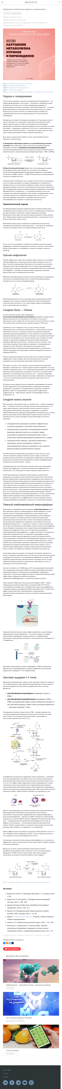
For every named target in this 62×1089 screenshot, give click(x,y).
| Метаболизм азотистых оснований (17, 83)
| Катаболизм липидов (13, 90)
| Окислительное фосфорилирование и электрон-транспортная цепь (28, 92)
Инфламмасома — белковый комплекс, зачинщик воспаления (28, 985)
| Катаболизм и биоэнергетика (15, 88)
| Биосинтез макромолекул (14, 85)
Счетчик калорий (12, 1050)
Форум (6, 1077)
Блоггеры (7, 1070)
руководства (16, 13)
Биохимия (7, 13)
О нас (5, 1073)
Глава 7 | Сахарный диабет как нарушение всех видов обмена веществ (26, 882)
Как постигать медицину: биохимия (19, 1018)
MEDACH (31, 2)
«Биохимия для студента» (22, 917)
